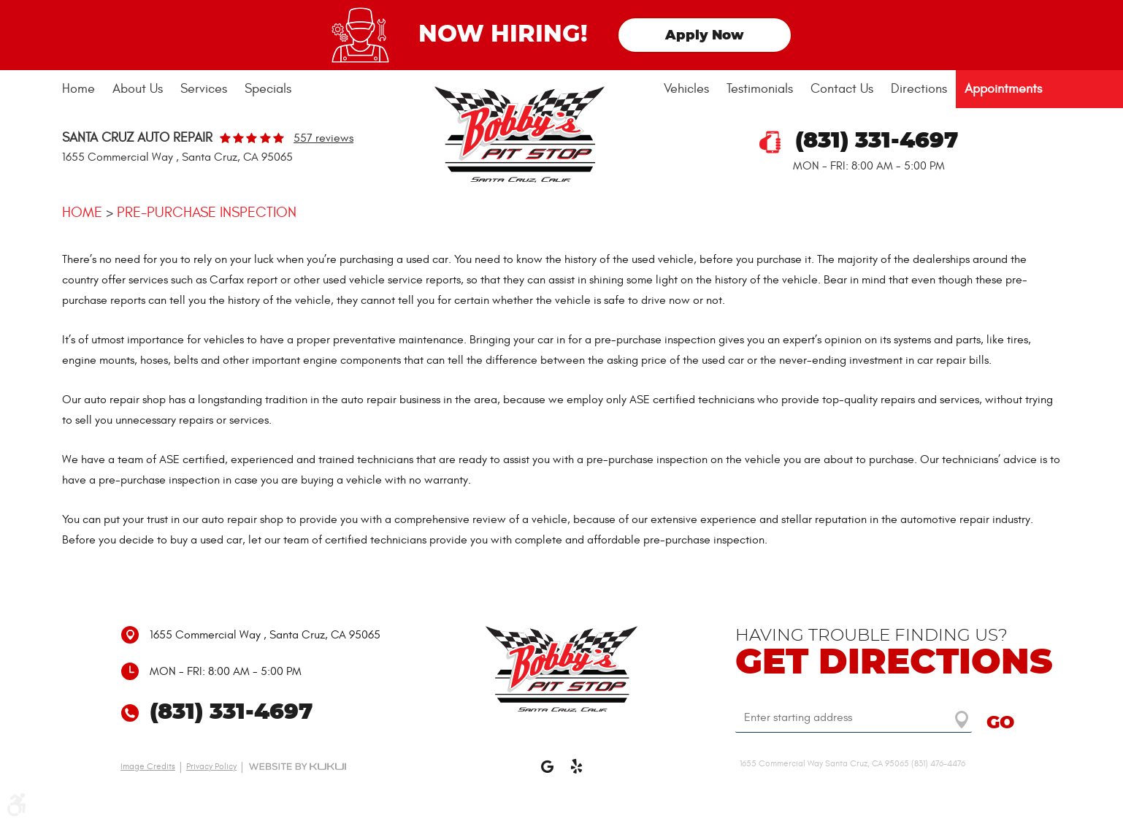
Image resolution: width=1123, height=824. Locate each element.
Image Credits (147, 766)
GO (1000, 723)
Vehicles (686, 88)
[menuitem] (83, 89)
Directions (919, 88)
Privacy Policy (211, 766)
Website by (298, 766)
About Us (137, 88)
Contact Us (841, 88)
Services (203, 88)
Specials (268, 88)
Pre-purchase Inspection (206, 212)
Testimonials (760, 88)
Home (78, 88)
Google (547, 772)
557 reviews (323, 138)
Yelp (576, 772)
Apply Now (704, 35)
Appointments (1003, 88)
